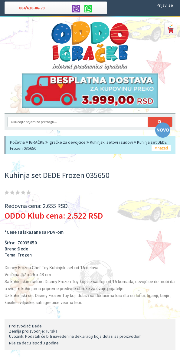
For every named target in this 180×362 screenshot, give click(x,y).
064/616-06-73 (32, 8)
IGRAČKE (36, 142)
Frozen (25, 255)
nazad (161, 148)
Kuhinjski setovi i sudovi (111, 142)
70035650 (27, 243)
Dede (23, 249)
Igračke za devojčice (67, 142)
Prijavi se (165, 5)
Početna (17, 142)
